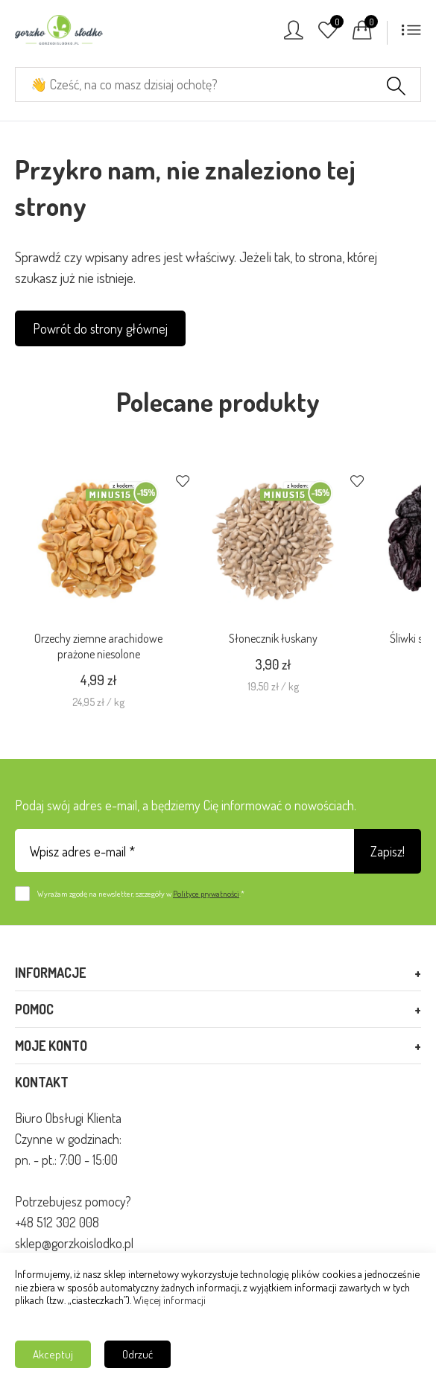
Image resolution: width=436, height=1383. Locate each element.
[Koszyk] (362, 34)
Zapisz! (387, 851)
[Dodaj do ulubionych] (182, 482)
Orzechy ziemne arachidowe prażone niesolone (98, 646)
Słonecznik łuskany (273, 638)
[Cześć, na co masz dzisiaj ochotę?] (218, 84)
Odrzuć (137, 1354)
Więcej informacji (169, 1299)
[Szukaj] (396, 88)
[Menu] (411, 34)
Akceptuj (53, 1354)
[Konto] (293, 34)
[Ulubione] (328, 34)
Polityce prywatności (206, 893)
